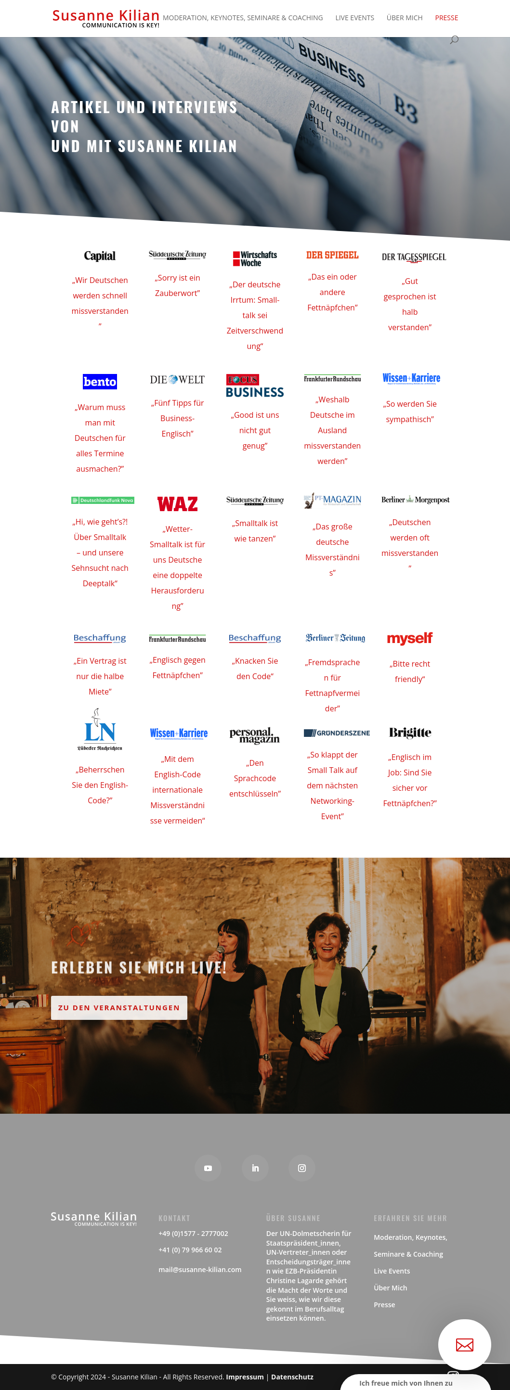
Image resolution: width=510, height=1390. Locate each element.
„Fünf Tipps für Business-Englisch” (177, 418)
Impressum (245, 1376)
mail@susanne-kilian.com (199, 1269)
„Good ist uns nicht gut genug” (255, 430)
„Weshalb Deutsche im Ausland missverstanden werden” (332, 430)
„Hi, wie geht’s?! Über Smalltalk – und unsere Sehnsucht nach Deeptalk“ (100, 552)
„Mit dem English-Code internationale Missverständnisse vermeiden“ (177, 790)
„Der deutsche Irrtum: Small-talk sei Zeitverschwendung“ (255, 315)
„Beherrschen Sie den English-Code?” (100, 785)
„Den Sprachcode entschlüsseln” (255, 778)
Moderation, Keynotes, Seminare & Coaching (243, 18)
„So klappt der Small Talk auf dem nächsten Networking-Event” (332, 785)
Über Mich (405, 18)
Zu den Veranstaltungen (119, 1007)
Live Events (354, 18)
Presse (446, 18)
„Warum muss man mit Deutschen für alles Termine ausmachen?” (100, 438)
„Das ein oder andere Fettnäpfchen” (332, 292)
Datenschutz (292, 1376)
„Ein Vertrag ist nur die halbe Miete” (100, 676)
